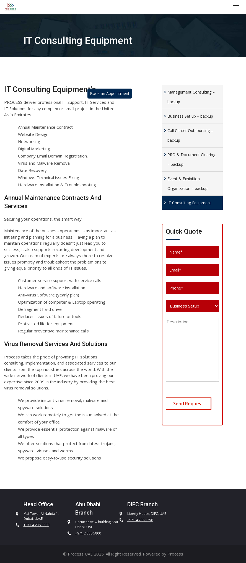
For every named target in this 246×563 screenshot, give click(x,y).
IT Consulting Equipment (189, 202)
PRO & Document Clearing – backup (191, 159)
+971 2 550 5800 (88, 533)
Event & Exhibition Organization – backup (187, 183)
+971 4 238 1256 (140, 520)
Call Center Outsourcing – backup (190, 135)
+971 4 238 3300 (36, 525)
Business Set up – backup (190, 116)
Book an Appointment (110, 93)
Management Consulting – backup (191, 96)
